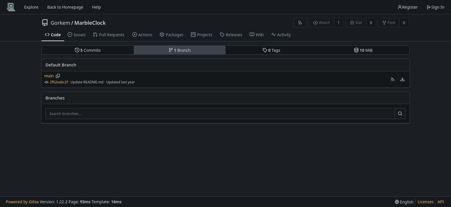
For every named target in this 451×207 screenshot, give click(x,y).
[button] (392, 79)
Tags (271, 50)
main (49, 75)
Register (408, 7)
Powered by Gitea (22, 201)
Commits (88, 50)
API (440, 201)
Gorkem (60, 23)
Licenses (426, 201)
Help (96, 7)
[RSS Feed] (300, 22)
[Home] (11, 7)
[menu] (402, 79)
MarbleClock (90, 23)
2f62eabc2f (59, 82)
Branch (180, 50)
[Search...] (400, 113)
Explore (31, 7)
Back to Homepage (65, 7)
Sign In (435, 7)
